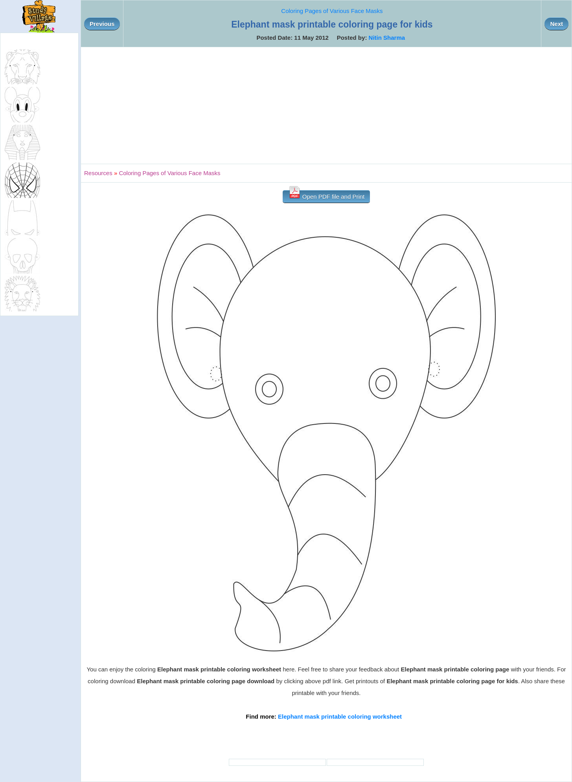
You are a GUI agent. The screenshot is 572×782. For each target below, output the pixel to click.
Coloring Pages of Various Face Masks (332, 10)
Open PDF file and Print (326, 195)
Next (556, 23)
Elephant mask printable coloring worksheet (340, 716)
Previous (102, 23)
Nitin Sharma (387, 37)
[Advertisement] (326, 105)
